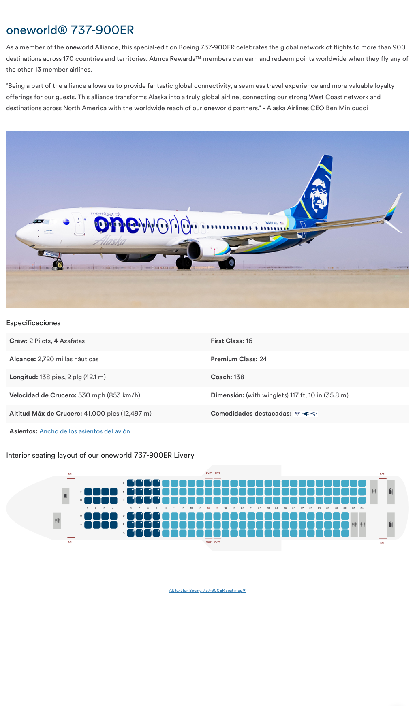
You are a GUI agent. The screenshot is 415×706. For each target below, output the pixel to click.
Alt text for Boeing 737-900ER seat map (205, 591)
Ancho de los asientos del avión (84, 431)
